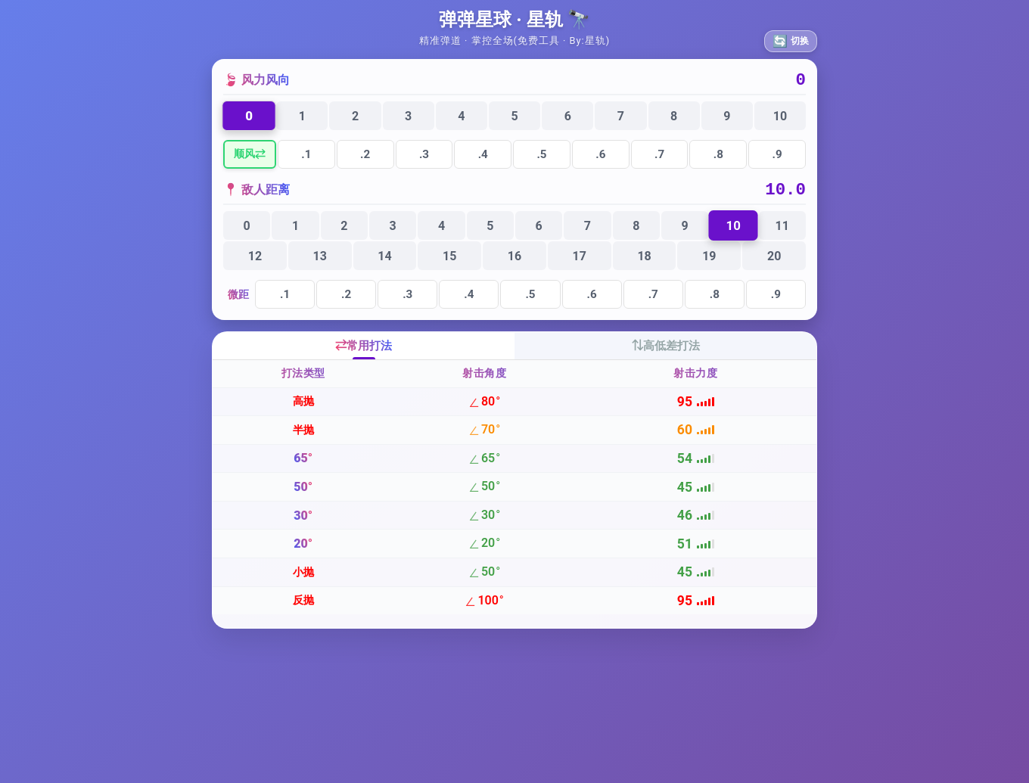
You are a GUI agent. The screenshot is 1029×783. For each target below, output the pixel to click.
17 (579, 263)
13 (319, 263)
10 (780, 120)
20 (774, 263)
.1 (306, 158)
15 (449, 263)
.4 (483, 158)
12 (255, 263)
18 (644, 263)
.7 (659, 158)
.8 (718, 158)
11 (782, 233)
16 (514, 263)
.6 (600, 158)
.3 (424, 158)
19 (709, 263)
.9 (777, 158)
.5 (541, 158)
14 (384, 263)
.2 (365, 158)
